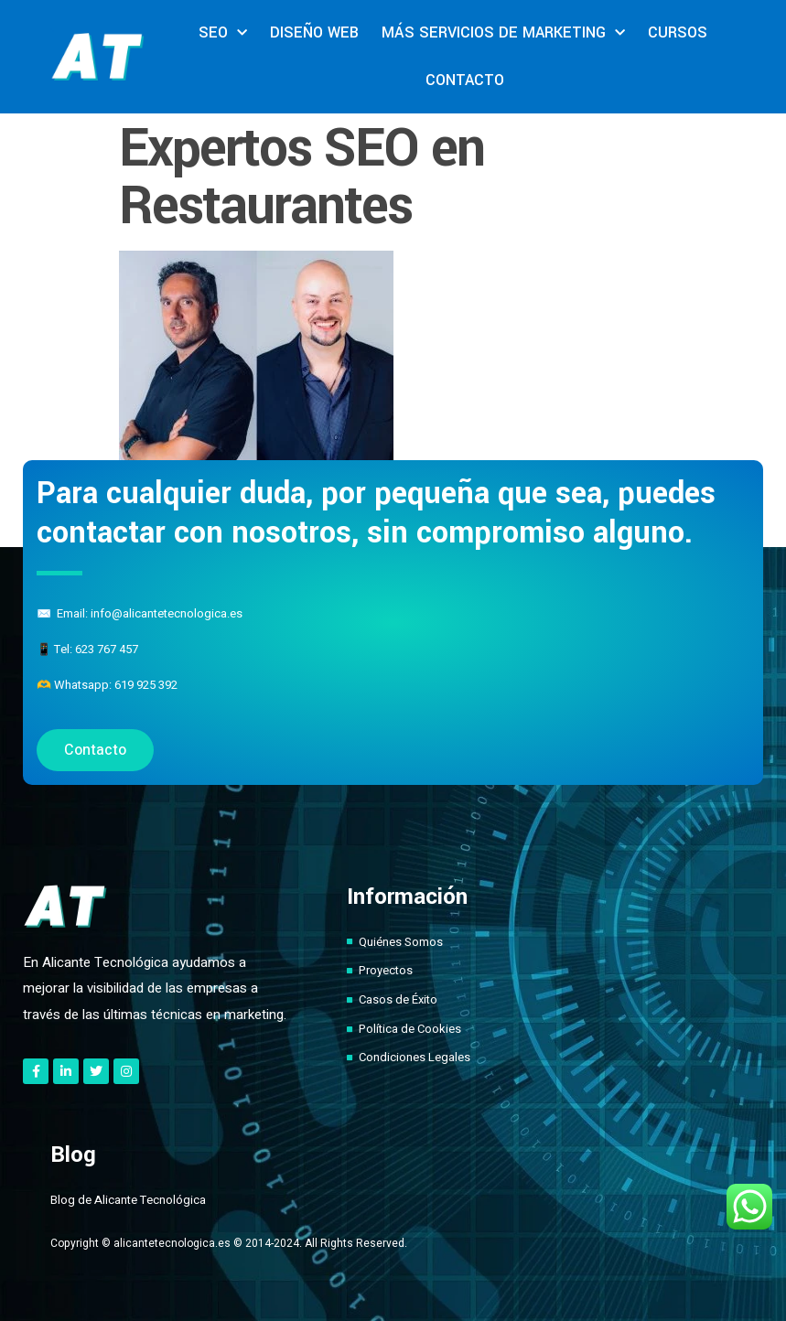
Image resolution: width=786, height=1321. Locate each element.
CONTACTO (464, 80)
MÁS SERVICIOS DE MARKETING (503, 33)
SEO (223, 33)
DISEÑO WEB (314, 32)
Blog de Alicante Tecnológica (128, 1199)
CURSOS (677, 32)
